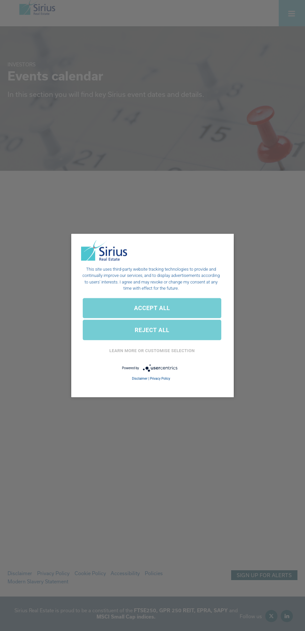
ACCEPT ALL (152, 307)
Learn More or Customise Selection (152, 350)
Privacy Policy (160, 378)
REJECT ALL (152, 330)
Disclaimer (139, 378)
